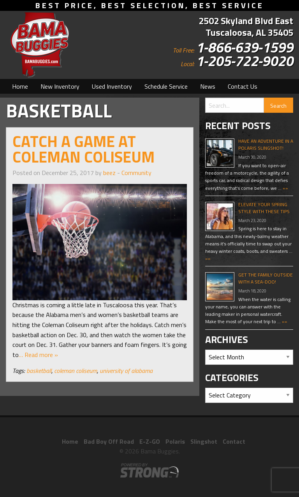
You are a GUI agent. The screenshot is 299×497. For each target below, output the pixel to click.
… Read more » (38, 354)
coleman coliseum (75, 370)
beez (109, 172)
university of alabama (126, 370)
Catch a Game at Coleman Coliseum (83, 149)
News (207, 86)
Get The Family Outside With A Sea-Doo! (265, 278)
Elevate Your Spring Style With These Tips (264, 208)
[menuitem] (20, 86)
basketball (38, 370)
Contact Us (242, 86)
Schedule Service (166, 86)
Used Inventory (112, 86)
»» (284, 188)
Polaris (175, 441)
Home (20, 86)
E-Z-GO (149, 441)
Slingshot (203, 441)
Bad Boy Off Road (109, 441)
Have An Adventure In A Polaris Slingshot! (265, 144)
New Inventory (59, 86)
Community (136, 172)
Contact (234, 441)
